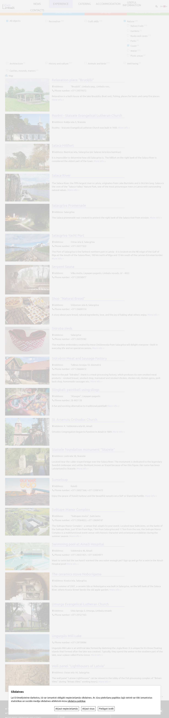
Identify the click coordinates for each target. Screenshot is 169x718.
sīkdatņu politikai (76, 701)
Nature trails (139, 26)
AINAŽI (21, 12)
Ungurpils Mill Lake (67, 636)
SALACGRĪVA (63, 12)
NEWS (37, 3)
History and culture (60, 63)
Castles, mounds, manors (24, 70)
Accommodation (108, 3)
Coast (135, 45)
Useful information (132, 4)
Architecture (17, 63)
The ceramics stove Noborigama (76, 574)
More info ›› (58, 99)
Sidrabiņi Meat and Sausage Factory (79, 358)
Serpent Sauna (63, 266)
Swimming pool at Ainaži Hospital (78, 544)
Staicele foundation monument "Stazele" (83, 449)
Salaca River (61, 175)
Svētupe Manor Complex (71, 509)
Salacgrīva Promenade (69, 205)
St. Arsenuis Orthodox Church (74, 419)
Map (11, 75)
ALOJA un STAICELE (147, 12)
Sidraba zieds (62, 328)
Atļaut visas (88, 708)
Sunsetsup (60, 480)
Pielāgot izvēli (106, 708)
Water (135, 50)
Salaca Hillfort (63, 145)
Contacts (37, 10)
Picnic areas (138, 55)
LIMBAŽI (105, 12)
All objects (15, 21)
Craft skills (95, 21)
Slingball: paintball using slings (75, 390)
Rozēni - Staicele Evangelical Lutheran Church (87, 115)
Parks (135, 41)
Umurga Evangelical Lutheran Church (80, 604)
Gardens (136, 31)
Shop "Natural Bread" (68, 298)
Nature (132, 21)
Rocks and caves (141, 36)
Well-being (134, 63)
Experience (61, 3)
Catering (84, 3)
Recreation (56, 21)
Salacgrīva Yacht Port (68, 235)
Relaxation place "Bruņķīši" (73, 80)
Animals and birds (99, 63)
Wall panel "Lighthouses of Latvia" (78, 666)
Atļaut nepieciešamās (66, 708)
